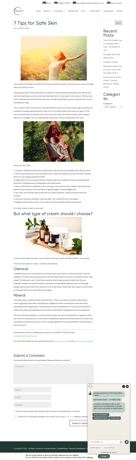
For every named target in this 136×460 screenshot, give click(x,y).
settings (90, 457)
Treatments (58, 11)
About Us (47, 11)
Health (27, 28)
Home (38, 11)
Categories (108, 103)
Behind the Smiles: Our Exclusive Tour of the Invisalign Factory (112, 69)
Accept (104, 456)
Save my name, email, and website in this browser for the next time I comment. (48, 411)
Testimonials (108, 11)
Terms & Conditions (77, 448)
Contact (119, 11)
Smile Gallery (95, 11)
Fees (83, 11)
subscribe (69, 416)
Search (118, 23)
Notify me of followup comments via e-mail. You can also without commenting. (53, 416)
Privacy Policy (50, 448)
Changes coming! (110, 62)
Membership (73, 11)
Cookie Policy (62, 448)
